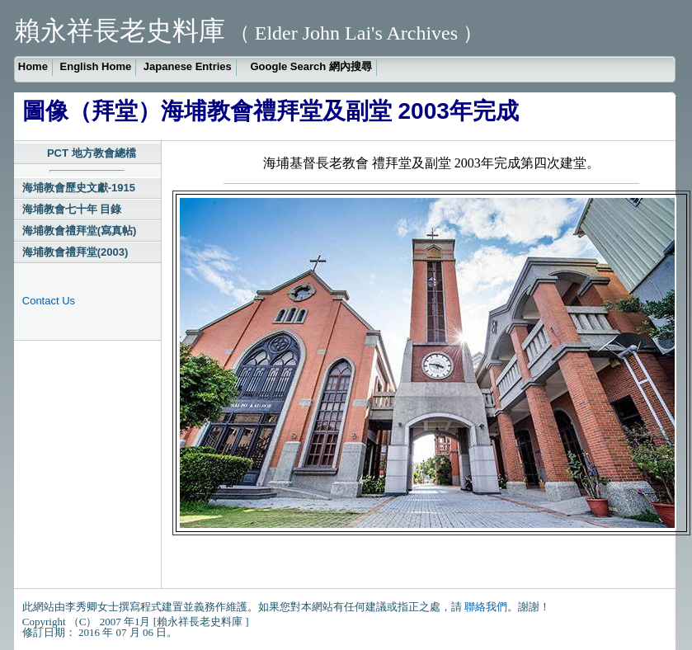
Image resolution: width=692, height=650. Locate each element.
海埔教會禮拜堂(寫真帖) (79, 230)
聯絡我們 (485, 607)
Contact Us (48, 300)
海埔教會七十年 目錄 (72, 209)
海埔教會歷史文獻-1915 (78, 187)
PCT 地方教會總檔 (91, 153)
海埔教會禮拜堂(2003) (75, 252)
